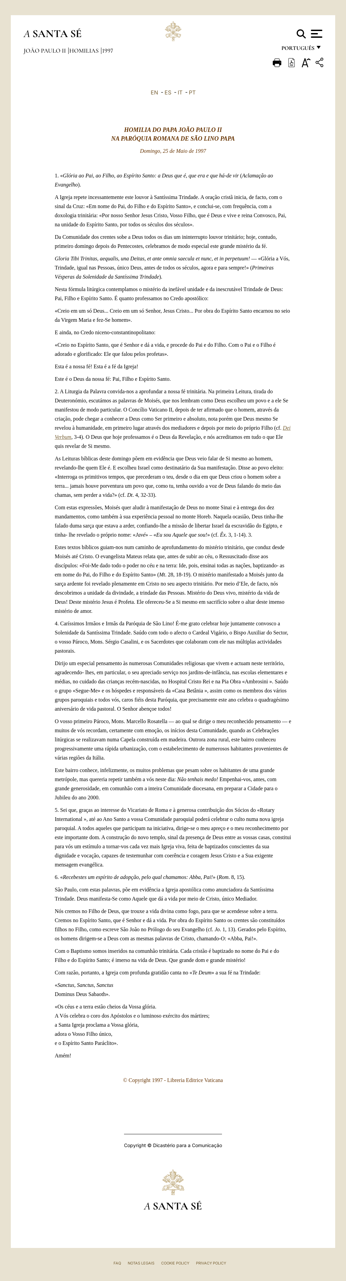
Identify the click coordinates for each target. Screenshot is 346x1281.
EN (154, 92)
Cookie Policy (175, 1263)
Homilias (84, 50)
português (298, 50)
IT (180, 92)
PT (192, 92)
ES (168, 92)
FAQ (117, 1263)
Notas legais (141, 1263)
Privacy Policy (211, 1263)
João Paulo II (45, 50)
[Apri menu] (315, 33)
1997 (107, 50)
